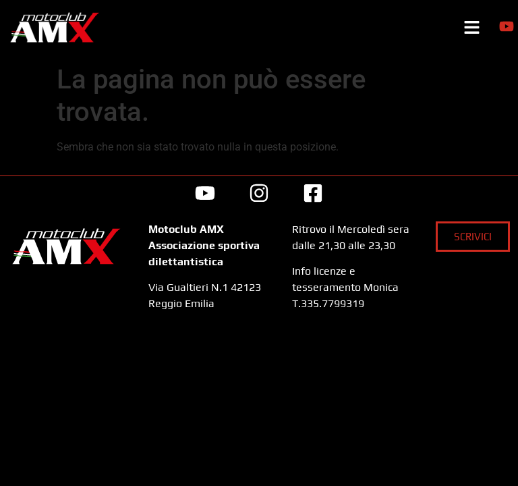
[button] (471, 29)
